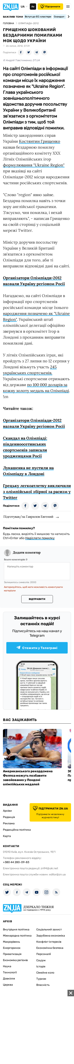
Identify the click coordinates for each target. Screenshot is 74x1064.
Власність (43, 985)
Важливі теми (13, 16)
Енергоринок (12, 948)
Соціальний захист (49, 929)
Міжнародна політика (17, 935)
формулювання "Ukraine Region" (34, 164)
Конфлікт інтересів (48, 941)
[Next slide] (68, 16)
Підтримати (50, 7)
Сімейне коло (45, 972)
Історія (40, 966)
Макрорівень (11, 941)
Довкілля (9, 978)
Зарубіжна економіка (50, 935)
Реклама (9, 823)
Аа (32, 6)
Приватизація (12, 954)
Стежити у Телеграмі (36, 648)
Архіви (7, 810)
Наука (7, 966)
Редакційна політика (17, 829)
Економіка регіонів (15, 960)
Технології (10, 972)
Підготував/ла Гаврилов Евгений (28, 517)
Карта (7, 836)
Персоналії (43, 954)
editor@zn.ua (57, 874)
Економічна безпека (49, 948)
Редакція (9, 817)
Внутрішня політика (16, 929)
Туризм (41, 978)
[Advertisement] (37, 1027)
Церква (8, 984)
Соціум (41, 960)
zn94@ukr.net (49, 868)
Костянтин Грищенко (39, 141)
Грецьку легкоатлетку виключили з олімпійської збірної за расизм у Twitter (37, 491)
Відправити (37, 599)
